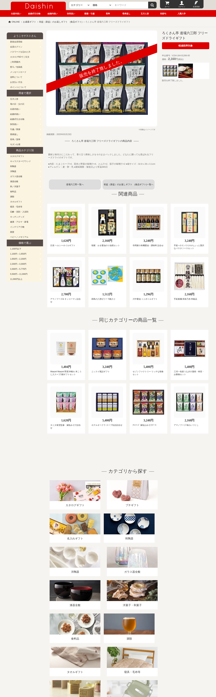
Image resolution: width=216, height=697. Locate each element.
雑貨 (12, 232)
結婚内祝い (53, 13)
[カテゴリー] (80, 5)
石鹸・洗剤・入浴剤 (19, 212)
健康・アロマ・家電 (19, 222)
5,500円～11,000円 (19, 274)
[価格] (102, 5)
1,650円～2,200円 (18, 259)
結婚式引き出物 (17, 119)
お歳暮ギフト (29, 22)
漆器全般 (14, 181)
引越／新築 (15, 129)
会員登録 (196, 7)
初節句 (163, 13)
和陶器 (13, 166)
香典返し (126, 13)
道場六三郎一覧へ (75, 184)
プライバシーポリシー (106, 658)
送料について (16, 77)
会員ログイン (16, 47)
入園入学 (182, 13)
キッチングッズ (17, 217)
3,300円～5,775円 (18, 269)
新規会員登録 (16, 42)
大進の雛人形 (108, 680)
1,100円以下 (15, 249)
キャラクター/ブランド (20, 161)
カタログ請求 (129, 658)
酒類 (12, 196)
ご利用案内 (15, 62)
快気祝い (71, 13)
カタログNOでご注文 (19, 57)
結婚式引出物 (34, 13)
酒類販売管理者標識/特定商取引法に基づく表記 (66, 658)
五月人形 (145, 13)
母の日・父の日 (17, 104)
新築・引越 (89, 13)
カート (167, 7)
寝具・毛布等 (16, 207)
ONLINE (16, 22)
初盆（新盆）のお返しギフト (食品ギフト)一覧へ (129, 184)
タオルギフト (16, 202)
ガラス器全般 (16, 176)
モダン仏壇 (15, 144)
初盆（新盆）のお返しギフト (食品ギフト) (60, 22)
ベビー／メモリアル (19, 237)
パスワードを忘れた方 (20, 52)
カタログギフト (17, 156)
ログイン (181, 7)
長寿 (108, 13)
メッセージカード (18, 72)
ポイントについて (18, 87)
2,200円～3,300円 (18, 264)
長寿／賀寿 (15, 139)
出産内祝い (16, 13)
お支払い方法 (16, 82)
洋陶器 (13, 171)
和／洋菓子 (15, 186)
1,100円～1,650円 (18, 254)
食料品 (13, 191)
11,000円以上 (16, 279)
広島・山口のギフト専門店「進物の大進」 (108, 676)
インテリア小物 (17, 227)
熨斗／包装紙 (16, 67)
